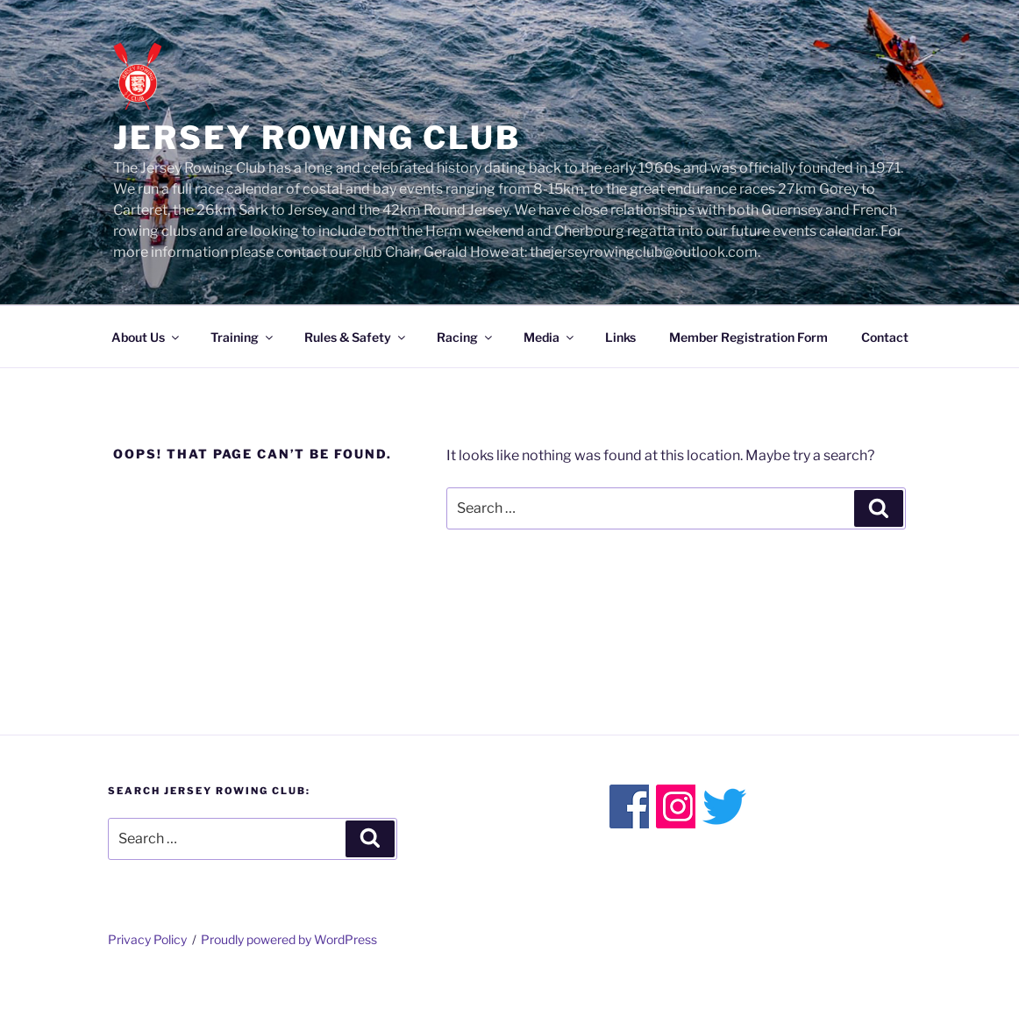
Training (242, 337)
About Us (146, 337)
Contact (885, 337)
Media (550, 337)
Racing (466, 337)
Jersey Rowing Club (317, 137)
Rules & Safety (356, 337)
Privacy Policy (147, 939)
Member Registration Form (748, 337)
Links (620, 337)
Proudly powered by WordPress (289, 939)
